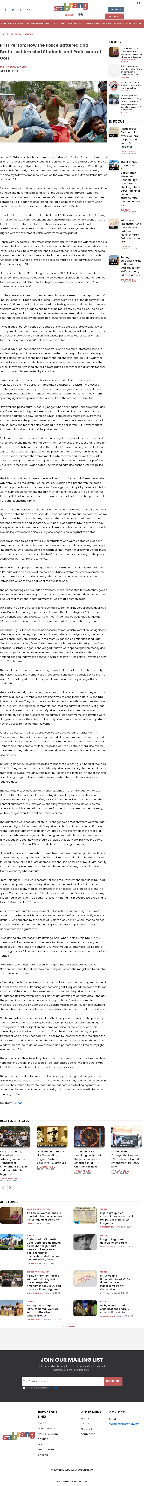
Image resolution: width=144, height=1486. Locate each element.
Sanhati (18, 1103)
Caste (4, 34)
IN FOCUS (117, 121)
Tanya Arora (82, 1170)
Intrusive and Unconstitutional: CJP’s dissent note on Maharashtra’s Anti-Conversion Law (115, 1282)
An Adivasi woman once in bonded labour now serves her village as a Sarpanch (131, 52)
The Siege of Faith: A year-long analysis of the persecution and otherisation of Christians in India (87, 1159)
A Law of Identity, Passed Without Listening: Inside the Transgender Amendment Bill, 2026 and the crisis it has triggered (14, 1163)
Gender (28, 34)
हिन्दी (80, 14)
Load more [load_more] (70, 1326)
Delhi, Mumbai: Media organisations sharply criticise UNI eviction (114, 1309)
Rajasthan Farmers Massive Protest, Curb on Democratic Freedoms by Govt (131, 70)
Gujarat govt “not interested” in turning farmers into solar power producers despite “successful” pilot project (131, 102)
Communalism (82, 1146)
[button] (138, 3)
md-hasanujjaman (14, 67)
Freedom (16, 34)
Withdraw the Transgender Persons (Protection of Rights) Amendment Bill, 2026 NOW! (125, 1159)
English (69, 14)
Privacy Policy (53, 1388)
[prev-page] (3, 1188)
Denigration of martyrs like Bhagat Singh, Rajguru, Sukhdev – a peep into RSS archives (51, 1157)
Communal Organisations (51, 1146)
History (104, 1235)
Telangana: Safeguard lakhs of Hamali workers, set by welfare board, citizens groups (43, 1310)
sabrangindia (128, 280)
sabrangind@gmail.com (124, 1423)
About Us (116, 9)
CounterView (128, 151)
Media (103, 1301)
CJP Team (125, 210)
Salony (31, 1223)
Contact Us (114, 16)
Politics (125, 91)
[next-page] (10, 1188)
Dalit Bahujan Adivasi (128, 60)
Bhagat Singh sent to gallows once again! (114, 1241)
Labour (113, 263)
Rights (113, 135)
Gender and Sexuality (11, 1146)
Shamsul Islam (46, 1167)
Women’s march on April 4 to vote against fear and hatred (131, 85)
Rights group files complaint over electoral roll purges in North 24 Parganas (116, 1218)
